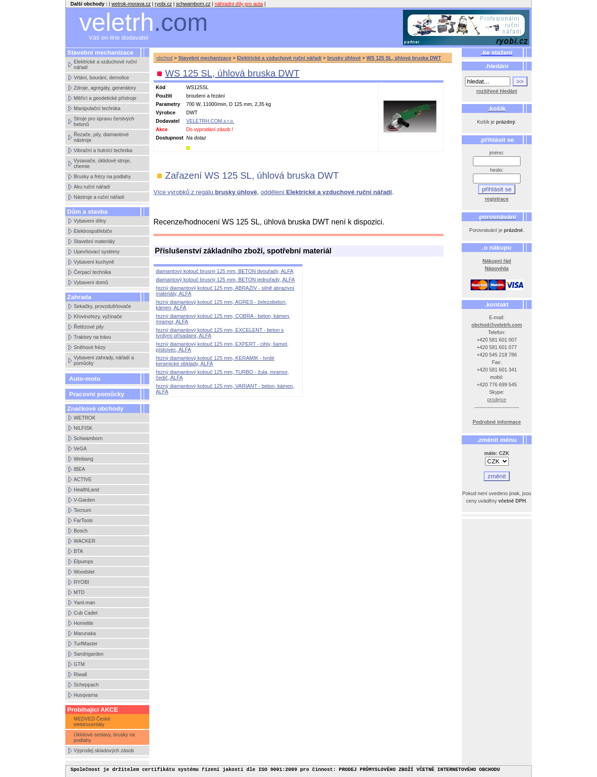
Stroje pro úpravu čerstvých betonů (104, 121)
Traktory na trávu (92, 337)
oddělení (326, 192)
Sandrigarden (89, 654)
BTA (78, 551)
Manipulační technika (97, 108)
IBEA (79, 469)
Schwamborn (88, 438)
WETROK (85, 417)
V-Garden (84, 500)
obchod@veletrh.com (497, 325)
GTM (79, 664)
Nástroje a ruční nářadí (99, 197)
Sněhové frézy (89, 347)
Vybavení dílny (90, 221)
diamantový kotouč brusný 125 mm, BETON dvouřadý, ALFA (224, 271)
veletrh (143, 22)
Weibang (83, 459)
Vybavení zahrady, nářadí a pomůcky (104, 360)
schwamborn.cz (193, 4)
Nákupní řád (496, 261)
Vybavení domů (91, 282)
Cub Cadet (85, 613)
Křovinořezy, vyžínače (98, 316)
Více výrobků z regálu (205, 192)
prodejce (497, 399)
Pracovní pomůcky (97, 394)
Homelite (83, 623)
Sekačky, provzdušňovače (102, 306)
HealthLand (86, 489)
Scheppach (86, 684)
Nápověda (497, 268)
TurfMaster (85, 643)
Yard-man (84, 602)
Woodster (84, 571)
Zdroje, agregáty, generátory (105, 88)
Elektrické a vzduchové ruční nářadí (105, 64)
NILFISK (83, 428)
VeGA (80, 448)
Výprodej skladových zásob (104, 750)
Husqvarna (86, 695)
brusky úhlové (344, 58)
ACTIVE (83, 479)
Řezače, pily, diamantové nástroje (101, 137)
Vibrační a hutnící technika (103, 150)
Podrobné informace (496, 422)
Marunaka (85, 633)
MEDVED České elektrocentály (92, 721)
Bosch (81, 530)
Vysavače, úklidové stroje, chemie (102, 163)
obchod (164, 58)
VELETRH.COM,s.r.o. (210, 121)
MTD (79, 592)
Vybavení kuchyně (94, 262)
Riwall (80, 674)
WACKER (84, 541)
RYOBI (81, 582)
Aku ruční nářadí (92, 186)
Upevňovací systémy (96, 251)
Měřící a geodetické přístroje (105, 98)
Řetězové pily (89, 326)
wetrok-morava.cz (131, 4)
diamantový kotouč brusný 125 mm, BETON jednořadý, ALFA (225, 279)
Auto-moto (84, 378)
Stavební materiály (94, 241)
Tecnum (82, 510)
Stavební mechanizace (204, 58)
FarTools (83, 520)
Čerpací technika (92, 272)
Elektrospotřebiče (93, 231)
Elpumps (83, 561)
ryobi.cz (163, 4)
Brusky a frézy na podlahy (102, 176)
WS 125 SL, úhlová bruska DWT (404, 58)
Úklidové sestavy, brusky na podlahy (104, 737)
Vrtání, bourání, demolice (101, 77)
